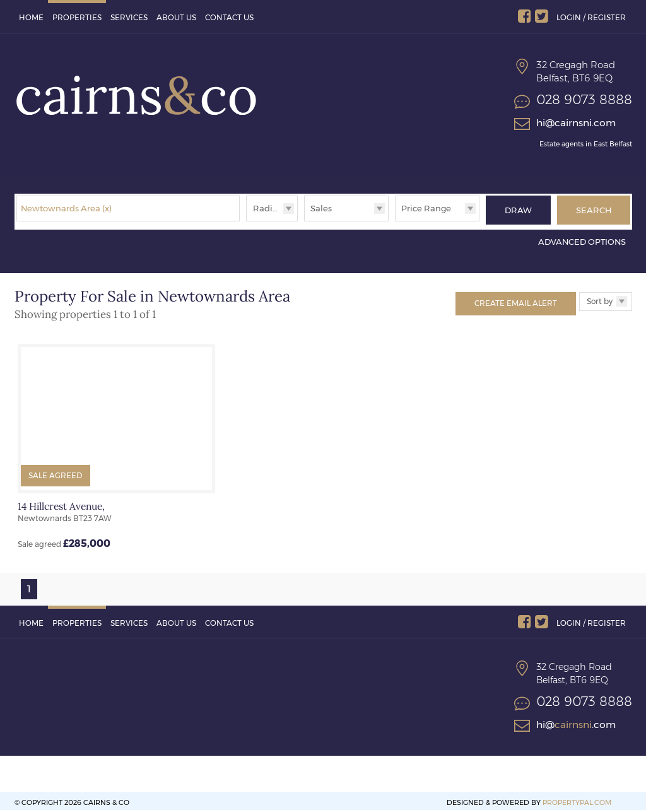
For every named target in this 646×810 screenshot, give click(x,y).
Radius (267, 208)
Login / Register (591, 17)
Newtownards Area (66, 208)
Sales (321, 208)
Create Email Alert (515, 299)
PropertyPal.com (577, 798)
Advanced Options (582, 238)
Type (304, 220)
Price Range (426, 208)
